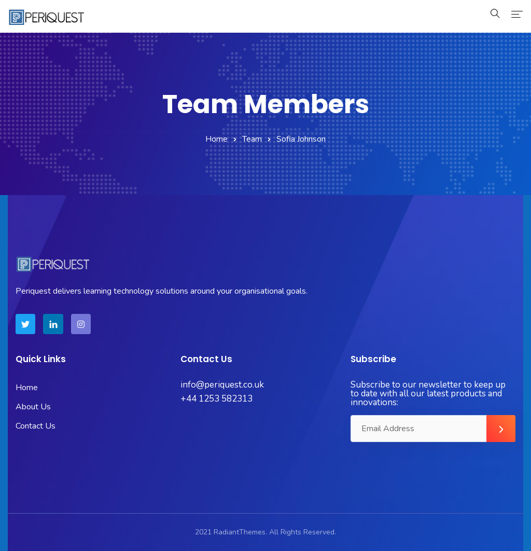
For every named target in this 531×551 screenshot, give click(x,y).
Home (216, 139)
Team (252, 139)
